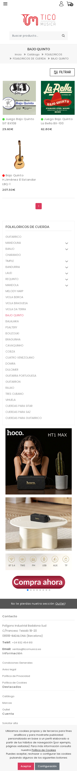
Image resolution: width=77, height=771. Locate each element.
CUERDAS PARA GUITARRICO (23, 418)
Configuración (47, 766)
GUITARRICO (13, 237)
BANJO (38, 249)
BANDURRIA (38, 267)
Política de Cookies (14, 682)
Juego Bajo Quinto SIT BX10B (18, 121)
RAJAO (9, 388)
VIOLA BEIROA (14, 297)
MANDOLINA (38, 243)
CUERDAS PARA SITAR (19, 406)
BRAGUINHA (12, 339)
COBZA (10, 351)
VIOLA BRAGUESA (16, 303)
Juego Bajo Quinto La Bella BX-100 (57, 121)
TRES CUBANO (14, 394)
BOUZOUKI (12, 333)
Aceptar (26, 766)
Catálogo (33, 54)
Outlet (60, 604)
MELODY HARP (14, 291)
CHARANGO (13, 255)
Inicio (18, 54)
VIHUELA (10, 400)
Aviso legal (9, 669)
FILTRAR (62, 72)
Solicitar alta (10, 723)
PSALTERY (11, 327)
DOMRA (10, 364)
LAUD (38, 273)
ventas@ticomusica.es (26, 649)
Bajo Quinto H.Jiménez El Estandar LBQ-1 (19, 179)
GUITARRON (12, 382)
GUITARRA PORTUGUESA (20, 376)
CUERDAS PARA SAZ (18, 412)
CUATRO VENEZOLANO (19, 357)
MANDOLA (38, 285)
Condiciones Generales (17, 663)
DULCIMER (11, 370)
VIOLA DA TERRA (15, 309)
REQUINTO (38, 279)
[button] (27, 590)
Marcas (7, 703)
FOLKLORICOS (53, 54)
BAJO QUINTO (60, 58)
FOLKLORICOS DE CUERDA (29, 58)
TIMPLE (38, 261)
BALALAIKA (12, 321)
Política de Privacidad (16, 676)
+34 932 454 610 (22, 642)
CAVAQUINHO (14, 345)
